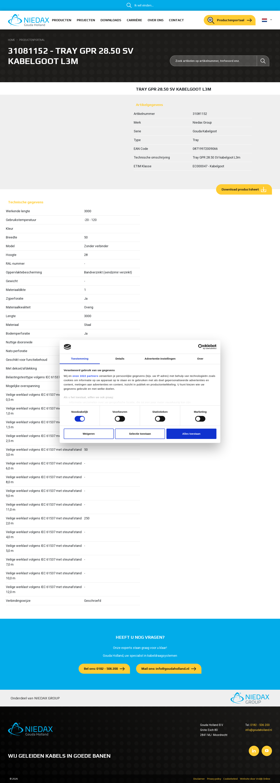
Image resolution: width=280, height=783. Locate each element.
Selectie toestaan (140, 433)
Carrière (134, 20)
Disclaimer (199, 778)
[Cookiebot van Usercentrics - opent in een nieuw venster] (200, 346)
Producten (61, 20)
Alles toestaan (191, 433)
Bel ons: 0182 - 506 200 (101, 668)
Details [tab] (120, 358)
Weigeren (89, 433)
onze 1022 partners (85, 375)
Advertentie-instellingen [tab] (160, 358)
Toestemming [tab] (80, 358)
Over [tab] (200, 358)
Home (11, 40)
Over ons (156, 20)
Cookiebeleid (230, 778)
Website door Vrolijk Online (255, 778)
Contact (176, 20)
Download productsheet (240, 189)
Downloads (111, 20)
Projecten (86, 20)
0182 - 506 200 (260, 725)
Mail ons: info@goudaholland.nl (165, 668)
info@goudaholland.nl (258, 730)
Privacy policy (214, 778)
